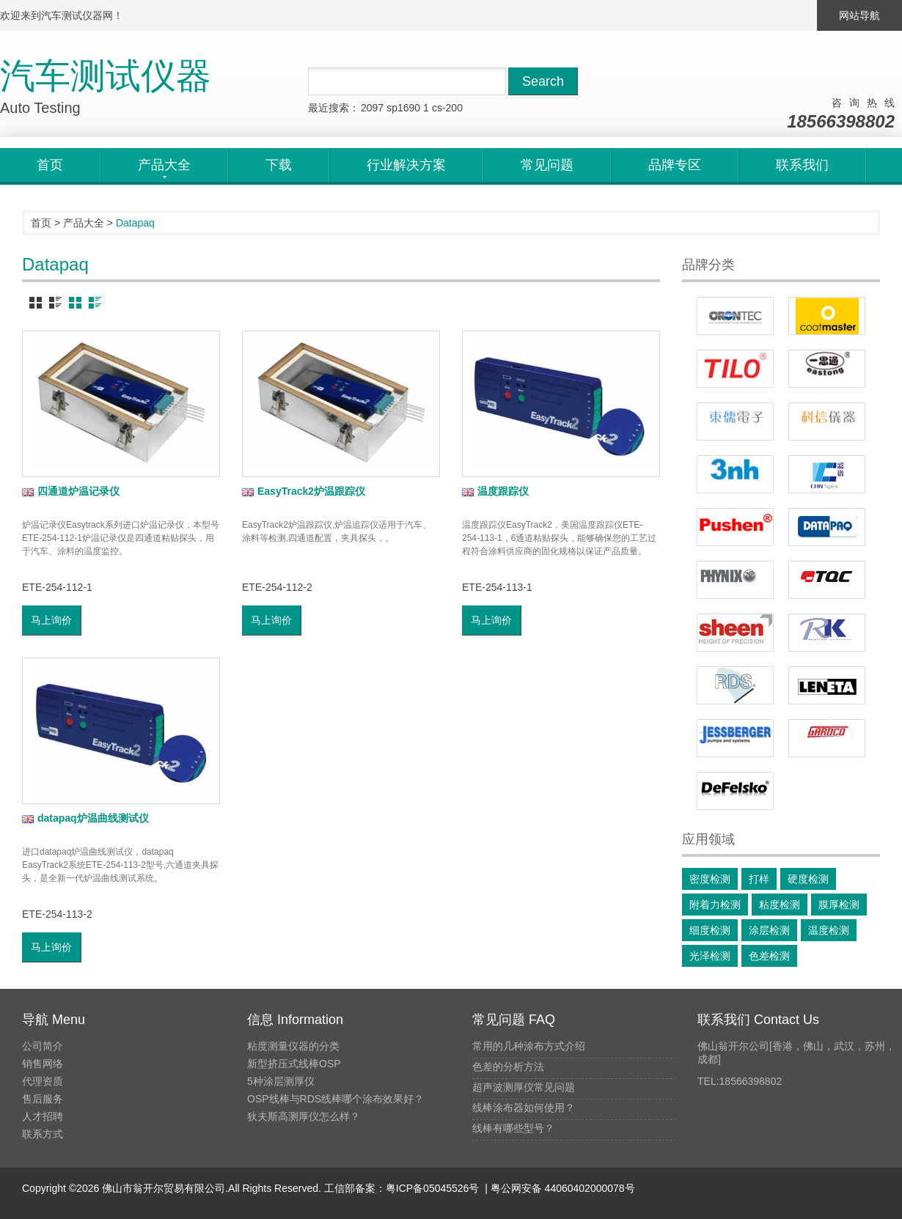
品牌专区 (674, 165)
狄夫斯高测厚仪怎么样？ (303, 1116)
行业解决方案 (406, 165)
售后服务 (42, 1099)
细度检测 (709, 930)
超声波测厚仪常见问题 (523, 1087)
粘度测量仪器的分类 (293, 1046)
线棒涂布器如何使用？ (523, 1107)
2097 (372, 108)
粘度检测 (779, 904)
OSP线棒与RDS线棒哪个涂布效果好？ (335, 1099)
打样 (759, 879)
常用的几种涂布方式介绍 (528, 1046)
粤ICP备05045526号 (433, 1188)
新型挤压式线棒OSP (294, 1063)
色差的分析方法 (508, 1066)
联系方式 (42, 1134)
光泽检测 (709, 956)
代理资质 (42, 1081)
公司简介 (42, 1046)
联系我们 (802, 165)
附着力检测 (715, 904)
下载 (278, 165)
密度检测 (709, 879)
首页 (50, 165)
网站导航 (859, 15)
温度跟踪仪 (495, 491)
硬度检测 (808, 879)
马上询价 (51, 620)
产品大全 (83, 223)
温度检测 (828, 930)
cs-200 (447, 108)
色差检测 (769, 956)
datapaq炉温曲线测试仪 (85, 818)
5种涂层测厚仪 (281, 1081)
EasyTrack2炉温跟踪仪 (303, 491)
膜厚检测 (838, 904)
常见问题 (547, 165)
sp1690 (403, 108)
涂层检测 (769, 930)
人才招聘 (42, 1116)
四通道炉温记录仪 (71, 491)
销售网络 (42, 1063)
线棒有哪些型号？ (513, 1128)
